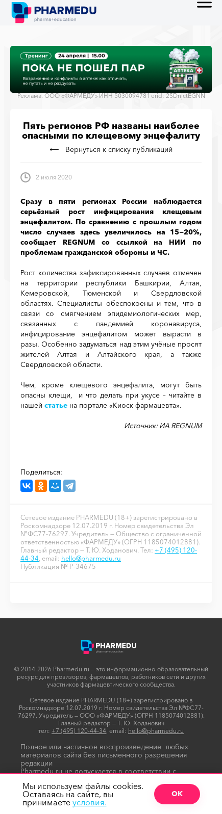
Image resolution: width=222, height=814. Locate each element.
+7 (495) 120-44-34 (79, 730)
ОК (177, 793)
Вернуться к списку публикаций (111, 149)
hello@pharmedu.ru (91, 558)
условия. (89, 802)
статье (55, 405)
